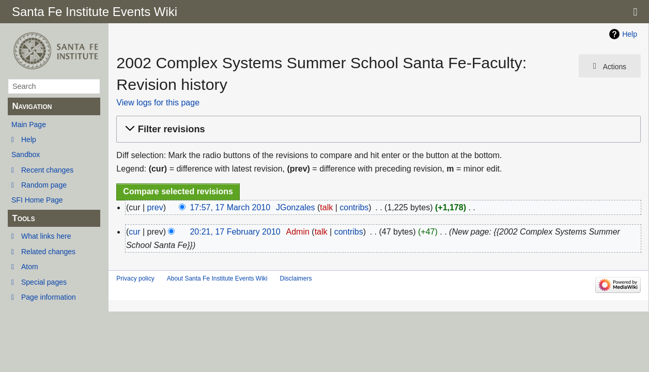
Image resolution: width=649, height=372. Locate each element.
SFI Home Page (37, 200)
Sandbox (25, 154)
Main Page (28, 124)
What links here (46, 236)
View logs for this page (157, 102)
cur (134, 231)
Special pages (44, 282)
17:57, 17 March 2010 (230, 207)
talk (326, 207)
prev (155, 207)
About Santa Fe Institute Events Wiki (217, 278)
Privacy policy (135, 278)
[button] (376, 129)
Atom (29, 266)
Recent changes (47, 170)
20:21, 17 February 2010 (235, 231)
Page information (48, 297)
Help (28, 139)
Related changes (48, 251)
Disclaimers (296, 278)
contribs (353, 207)
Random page (44, 185)
